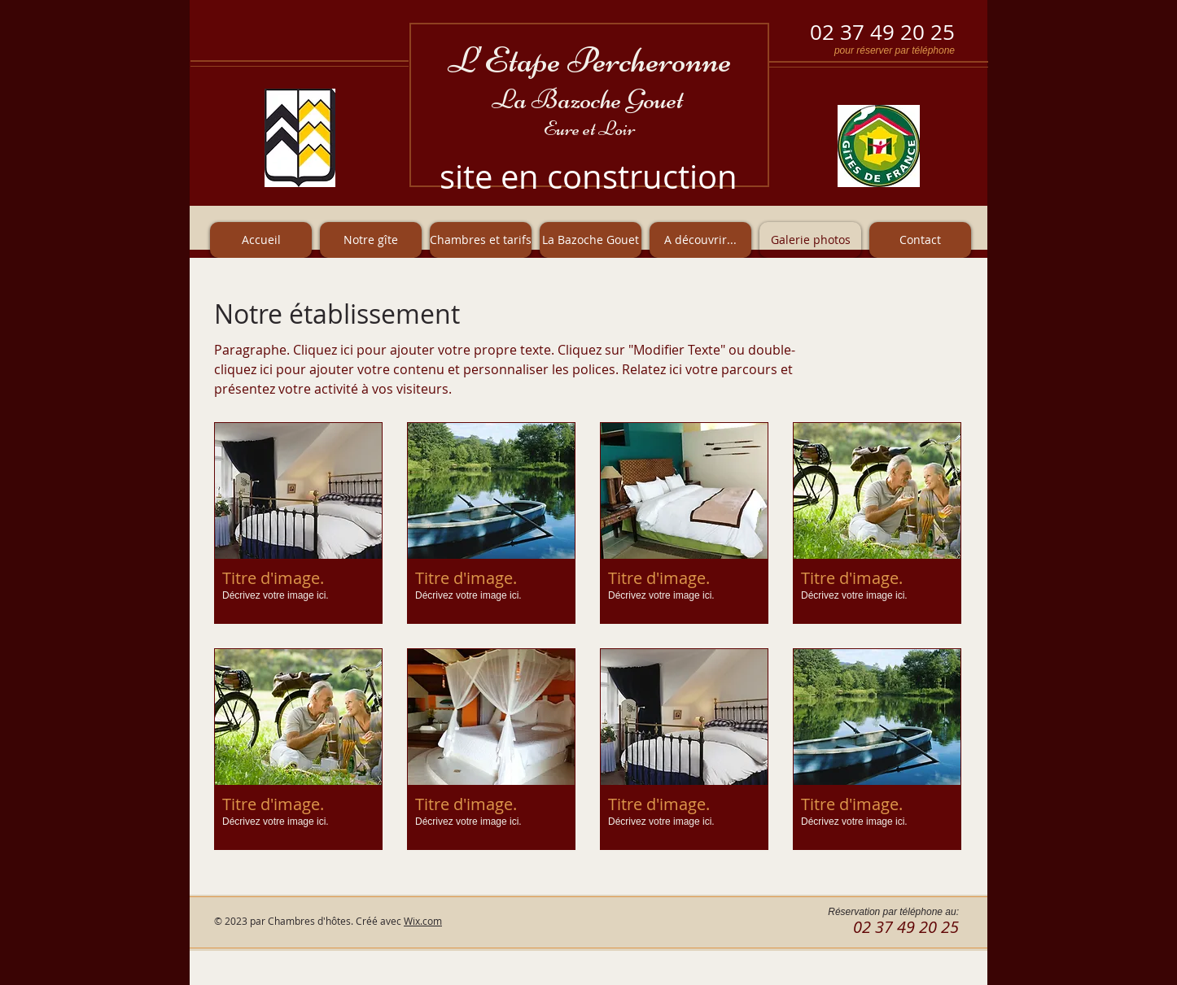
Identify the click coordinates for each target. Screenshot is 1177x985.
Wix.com (423, 920)
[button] (298, 523)
